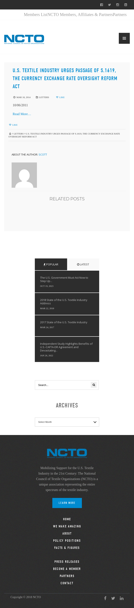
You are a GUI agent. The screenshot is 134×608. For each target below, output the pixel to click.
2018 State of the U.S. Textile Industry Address (63, 301)
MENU (124, 38)
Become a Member (67, 569)
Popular (50, 264)
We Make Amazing (67, 526)
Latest (83, 264)
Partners (120, 14)
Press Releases (67, 562)
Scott (43, 154)
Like (60, 97)
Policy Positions (67, 541)
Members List (35, 14)
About (67, 533)
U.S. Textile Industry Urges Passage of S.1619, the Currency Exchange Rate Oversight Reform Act (65, 78)
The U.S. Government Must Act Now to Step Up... (64, 279)
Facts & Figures (67, 548)
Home (67, 519)
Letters (44, 97)
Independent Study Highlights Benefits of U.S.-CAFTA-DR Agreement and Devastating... (66, 347)
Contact (67, 583)
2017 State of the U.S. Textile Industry (63, 322)
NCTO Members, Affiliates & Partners (80, 14)
